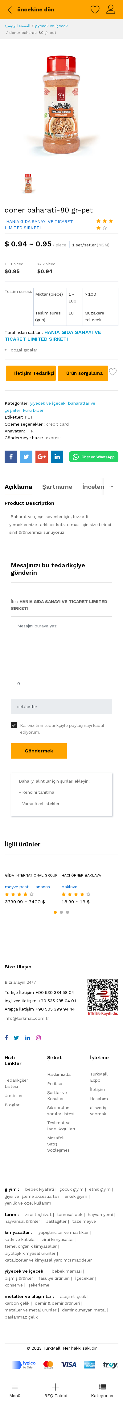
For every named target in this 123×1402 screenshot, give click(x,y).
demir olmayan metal (84, 1309)
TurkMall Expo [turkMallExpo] (99, 1077)
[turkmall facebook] (11, 457)
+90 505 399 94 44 (40, 1009)
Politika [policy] (54, 1083)
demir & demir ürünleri (57, 1303)
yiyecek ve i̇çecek (51, 26)
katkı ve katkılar (20, 1239)
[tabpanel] (61, 520)
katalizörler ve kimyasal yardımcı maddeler (48, 1260)
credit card (57, 424)
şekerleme (38, 1284)
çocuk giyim (71, 1189)
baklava (69, 886)
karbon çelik (17, 1303)
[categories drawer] (102, 1391)
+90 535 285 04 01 (40, 1000)
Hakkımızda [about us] (59, 1074)
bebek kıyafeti (39, 1189)
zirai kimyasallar (58, 1239)
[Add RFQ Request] (55, 1391)
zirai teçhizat (38, 1214)
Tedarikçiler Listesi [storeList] (16, 1083)
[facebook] (6, 1038)
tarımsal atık (69, 1214)
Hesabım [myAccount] (99, 1098)
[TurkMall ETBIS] (103, 1014)
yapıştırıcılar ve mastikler (64, 1232)
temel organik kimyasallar (31, 1246)
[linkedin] (27, 1038)
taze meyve (84, 1221)
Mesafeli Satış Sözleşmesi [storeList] (59, 1144)
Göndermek (39, 751)
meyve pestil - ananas (27, 886)
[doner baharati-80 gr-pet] (61, 104)
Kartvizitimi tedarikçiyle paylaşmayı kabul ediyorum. (62, 729)
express (54, 437)
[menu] (14, 1391)
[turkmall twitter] (26, 457)
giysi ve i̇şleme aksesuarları (32, 1196)
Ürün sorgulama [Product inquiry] (85, 373)
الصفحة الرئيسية (17, 26)
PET (29, 417)
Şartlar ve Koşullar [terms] (57, 1095)
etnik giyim (100, 1189)
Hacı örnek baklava (81, 875)
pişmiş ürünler (19, 1278)
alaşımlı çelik (73, 1296)
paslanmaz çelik (21, 1317)
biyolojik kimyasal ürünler (30, 1253)
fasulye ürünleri (54, 1278)
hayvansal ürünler (22, 1221)
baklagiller (56, 1221)
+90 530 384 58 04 (39, 992)
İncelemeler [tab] (100, 486)
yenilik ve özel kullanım (28, 1203)
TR (31, 430)
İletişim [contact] (97, 1089)
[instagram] (38, 1038)
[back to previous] (30, 9)
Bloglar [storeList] (12, 1104)
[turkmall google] (41, 457)
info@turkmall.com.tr (27, 1018)
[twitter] (16, 1038)
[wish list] (113, 373)
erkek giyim (76, 1196)
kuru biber (33, 410)
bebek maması (67, 1271)
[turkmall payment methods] (64, 1365)
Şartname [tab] (57, 486)
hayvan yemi (100, 1214)
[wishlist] (95, 9)
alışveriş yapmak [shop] (98, 1110)
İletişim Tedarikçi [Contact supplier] (35, 373)
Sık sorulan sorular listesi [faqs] (60, 1110)
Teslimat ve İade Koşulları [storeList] (61, 1125)
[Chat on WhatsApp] (93, 456)
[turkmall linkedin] (57, 457)
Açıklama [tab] (18, 486)
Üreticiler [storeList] (14, 1095)
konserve (14, 1284)
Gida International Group (31, 875)
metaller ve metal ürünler (30, 1309)
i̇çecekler (84, 1278)
